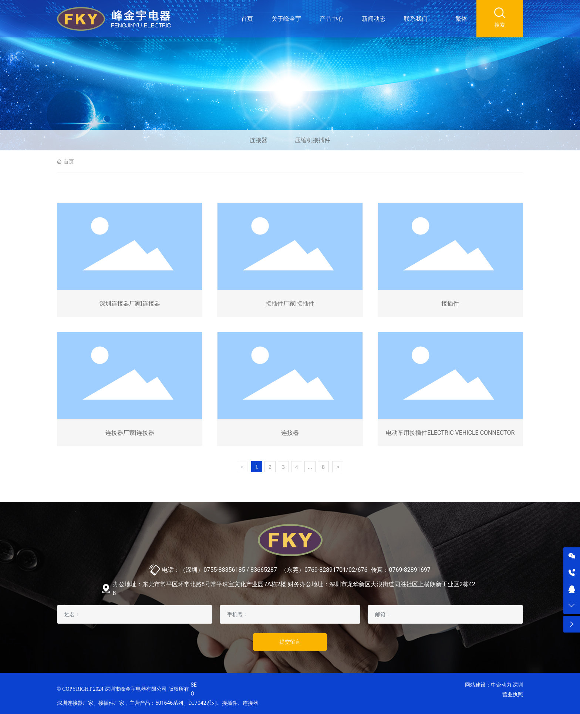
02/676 (358, 569)
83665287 (263, 569)
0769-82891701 (325, 569)
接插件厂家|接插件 (290, 303)
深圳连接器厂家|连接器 (130, 303)
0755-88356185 (224, 569)
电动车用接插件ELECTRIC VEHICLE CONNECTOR (450, 432)
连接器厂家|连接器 (129, 432)
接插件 (450, 303)
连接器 (258, 140)
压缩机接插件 (312, 140)
